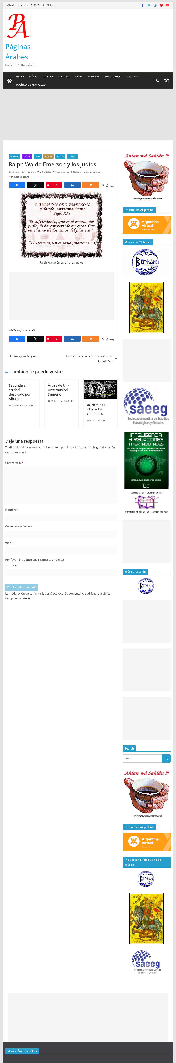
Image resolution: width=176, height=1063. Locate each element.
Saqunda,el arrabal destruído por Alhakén (20, 392)
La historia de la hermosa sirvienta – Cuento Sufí (91, 358)
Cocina (48, 76)
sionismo (73, 156)
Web (8, 543)
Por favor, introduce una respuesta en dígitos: (35, 560)
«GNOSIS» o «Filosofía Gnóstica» (96, 409)
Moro (33, 171)
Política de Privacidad (31, 84)
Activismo (14, 156)
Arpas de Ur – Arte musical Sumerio (58, 390)
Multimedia (112, 76)
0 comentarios (61, 171)
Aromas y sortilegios (20, 356)
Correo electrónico (18, 526)
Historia (48, 156)
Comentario (14, 463)
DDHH (37, 156)
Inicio (20, 76)
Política (86, 171)
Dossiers (94, 76)
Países (79, 76)
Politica (60, 156)
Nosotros (132, 76)
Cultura (63, 76)
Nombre (12, 510)
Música (33, 76)
